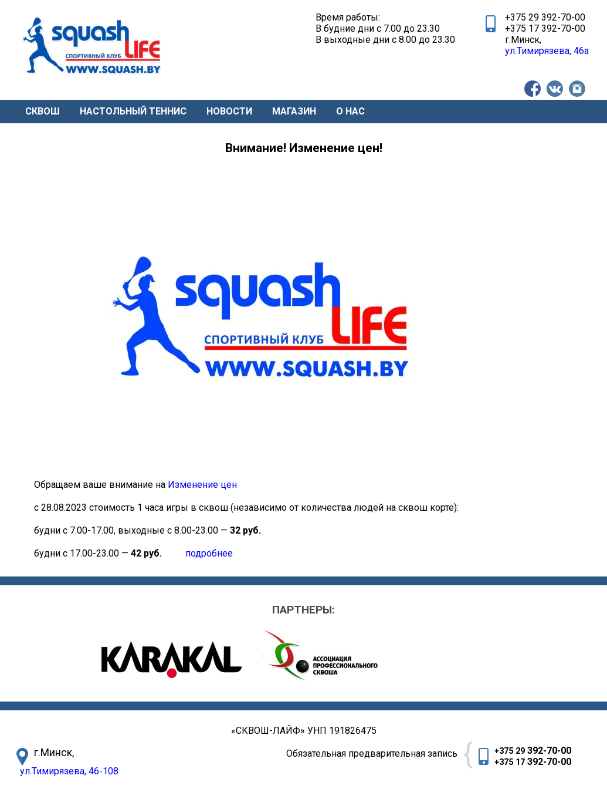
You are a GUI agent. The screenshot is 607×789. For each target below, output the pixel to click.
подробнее (210, 553)
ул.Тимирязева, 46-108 (69, 771)
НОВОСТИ (229, 111)
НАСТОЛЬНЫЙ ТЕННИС (133, 111)
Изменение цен (202, 484)
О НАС (350, 111)
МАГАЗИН (294, 111)
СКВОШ (42, 111)
